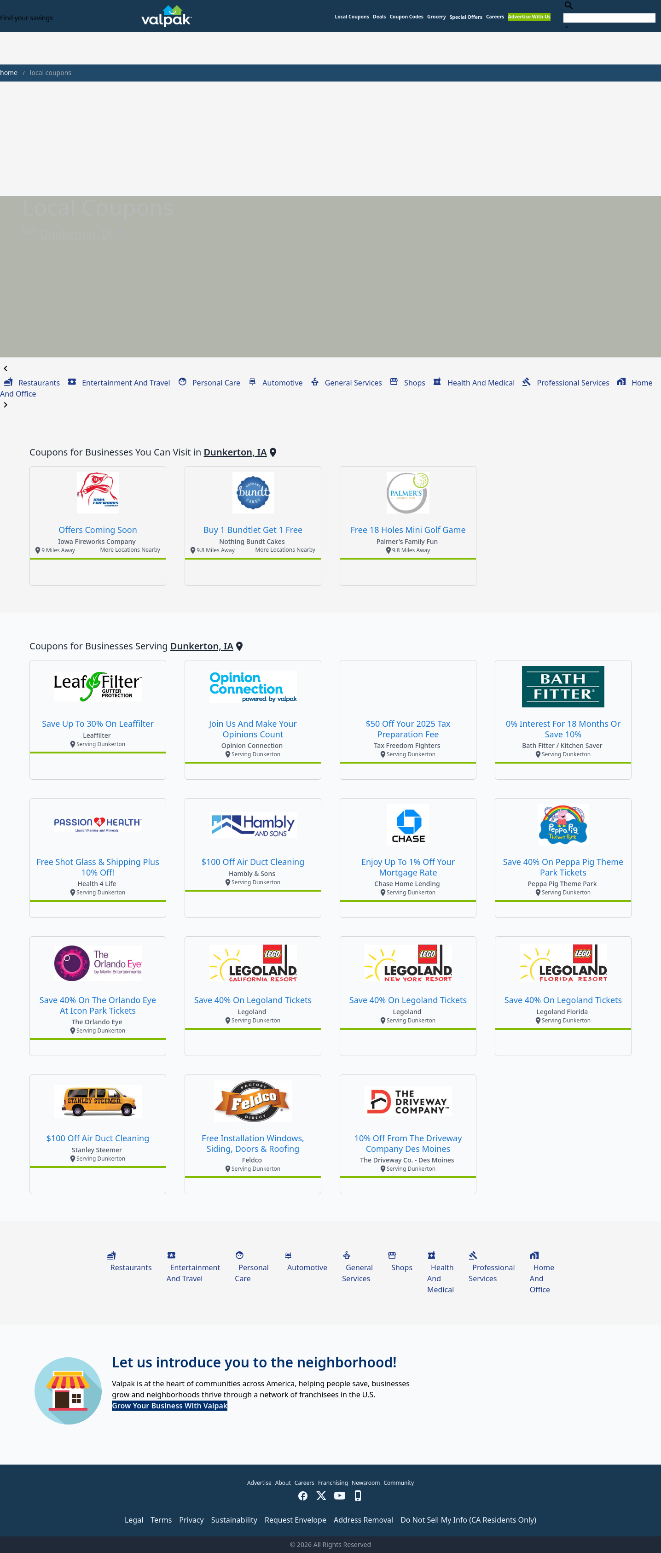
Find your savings (26, 17)
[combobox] (609, 16)
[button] (466, 17)
